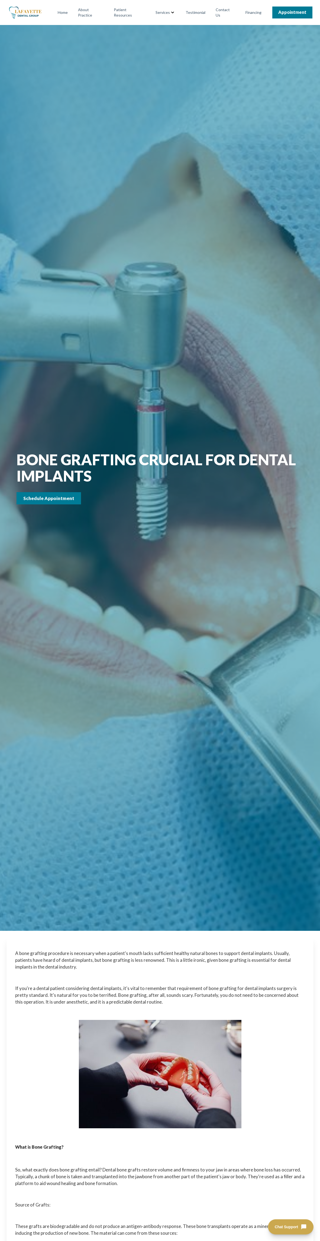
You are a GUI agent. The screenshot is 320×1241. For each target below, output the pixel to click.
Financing (253, 12)
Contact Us (223, 12)
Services (163, 12)
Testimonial (195, 12)
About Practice (85, 12)
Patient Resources (123, 12)
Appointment (292, 12)
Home (63, 12)
